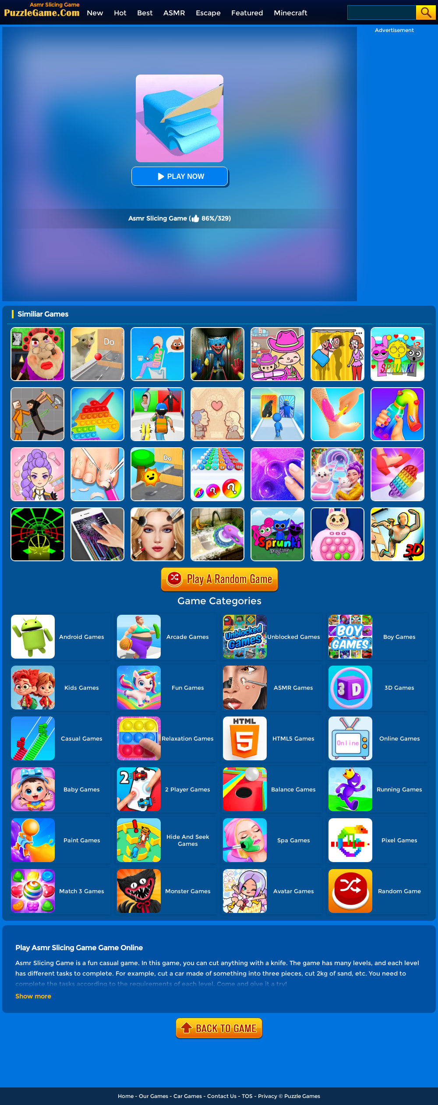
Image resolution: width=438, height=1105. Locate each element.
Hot (120, 13)
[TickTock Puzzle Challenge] (97, 330)
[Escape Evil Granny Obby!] (37, 330)
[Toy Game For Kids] (157, 450)
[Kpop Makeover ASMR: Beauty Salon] (37, 450)
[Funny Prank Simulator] (97, 510)
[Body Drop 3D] (397, 510)
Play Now (179, 176)
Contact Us (222, 1096)
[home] (41, 12)
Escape (208, 13)
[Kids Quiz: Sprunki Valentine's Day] (397, 330)
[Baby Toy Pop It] (337, 510)
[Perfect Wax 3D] (337, 390)
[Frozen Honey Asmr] (397, 390)
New (95, 13)
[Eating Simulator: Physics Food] (157, 330)
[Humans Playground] (37, 390)
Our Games (153, 1096)
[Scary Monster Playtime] (217, 330)
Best (145, 13)
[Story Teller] (217, 390)
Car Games (187, 1096)
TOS (247, 1096)
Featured (247, 13)
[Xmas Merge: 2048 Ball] (217, 450)
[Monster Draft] (277, 390)
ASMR (174, 13)
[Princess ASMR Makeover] (157, 510)
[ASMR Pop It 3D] (397, 450)
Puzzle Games (302, 1096)
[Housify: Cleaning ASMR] (217, 510)
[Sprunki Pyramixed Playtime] (277, 510)
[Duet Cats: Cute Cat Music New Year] (337, 450)
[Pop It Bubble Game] (97, 390)
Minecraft (290, 13)
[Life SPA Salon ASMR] (97, 450)
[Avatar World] (277, 330)
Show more (33, 996)
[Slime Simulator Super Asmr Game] (277, 450)
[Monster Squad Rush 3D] (157, 390)
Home (126, 1096)
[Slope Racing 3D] (37, 510)
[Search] (381, 12)
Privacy (267, 1096)
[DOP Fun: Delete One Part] (337, 330)
